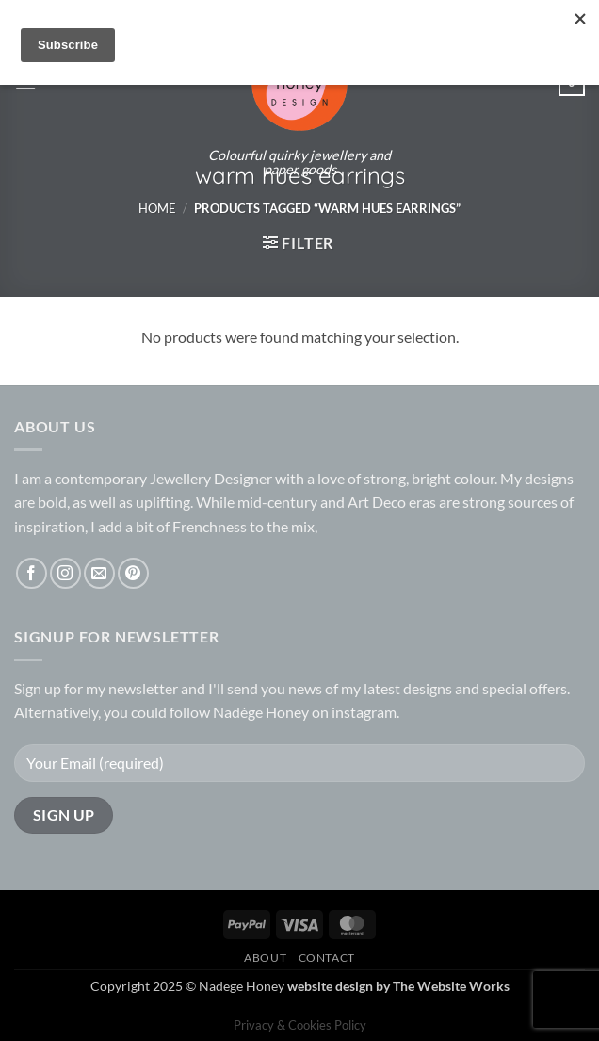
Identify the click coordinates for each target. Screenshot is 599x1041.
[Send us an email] (99, 573)
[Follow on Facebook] (31, 573)
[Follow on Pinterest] (133, 573)
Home (157, 208)
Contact (327, 958)
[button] (298, 243)
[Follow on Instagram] (65, 573)
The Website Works (451, 986)
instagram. (365, 712)
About (265, 958)
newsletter (143, 688)
